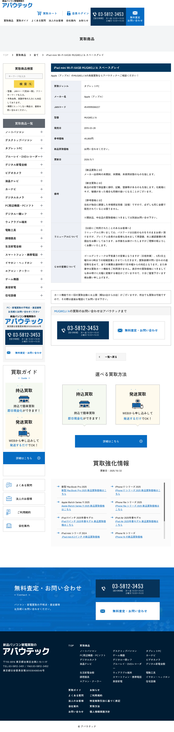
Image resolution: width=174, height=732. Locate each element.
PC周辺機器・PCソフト (93, 655)
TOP (5, 55)
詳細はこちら (28, 458)
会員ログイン (80, 13)
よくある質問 (38, 20)
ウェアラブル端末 (122, 672)
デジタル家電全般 (155, 664)
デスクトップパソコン (125, 651)
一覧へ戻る (111, 357)
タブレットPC (153, 651)
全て (36, 55)
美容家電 (117, 681)
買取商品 (8, 20)
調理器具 (84, 677)
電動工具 (151, 672)
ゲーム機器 (119, 655)
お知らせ (83, 20)
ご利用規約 (96, 695)
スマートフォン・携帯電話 (127, 677)
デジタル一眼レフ (122, 659)
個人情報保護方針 (100, 711)
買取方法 (95, 706)
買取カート (50, 13)
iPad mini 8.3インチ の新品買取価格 (81, 536)
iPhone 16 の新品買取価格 (128, 536)
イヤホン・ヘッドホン (158, 677)
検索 (24, 84)
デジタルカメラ (88, 659)
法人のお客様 (56, 20)
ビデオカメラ (153, 659)
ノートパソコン (88, 651)
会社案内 (71, 20)
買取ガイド (22, 20)
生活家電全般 (87, 672)
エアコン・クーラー (90, 681)
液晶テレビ (86, 664)
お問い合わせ (76, 711)
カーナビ (151, 655)
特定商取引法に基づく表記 (105, 701)
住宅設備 (151, 681)
